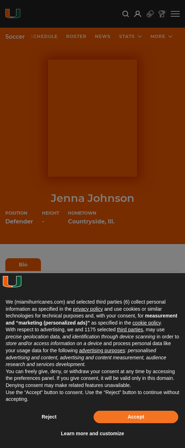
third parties (130, 329)
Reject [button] (49, 417)
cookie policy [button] (146, 323)
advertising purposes (102, 350)
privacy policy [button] (88, 309)
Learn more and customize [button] (92, 433)
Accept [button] (136, 417)
